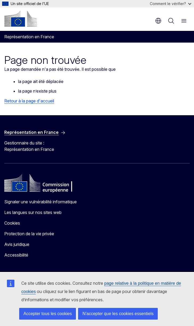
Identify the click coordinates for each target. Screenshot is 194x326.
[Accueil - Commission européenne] (20, 19)
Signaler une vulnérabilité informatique (40, 201)
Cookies (12, 223)
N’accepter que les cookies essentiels (117, 313)
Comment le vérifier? (170, 3)
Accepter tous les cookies (47, 313)
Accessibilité (16, 255)
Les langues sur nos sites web (33, 212)
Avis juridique (16, 244)
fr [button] (158, 21)
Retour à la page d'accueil (29, 101)
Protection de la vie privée (29, 233)
